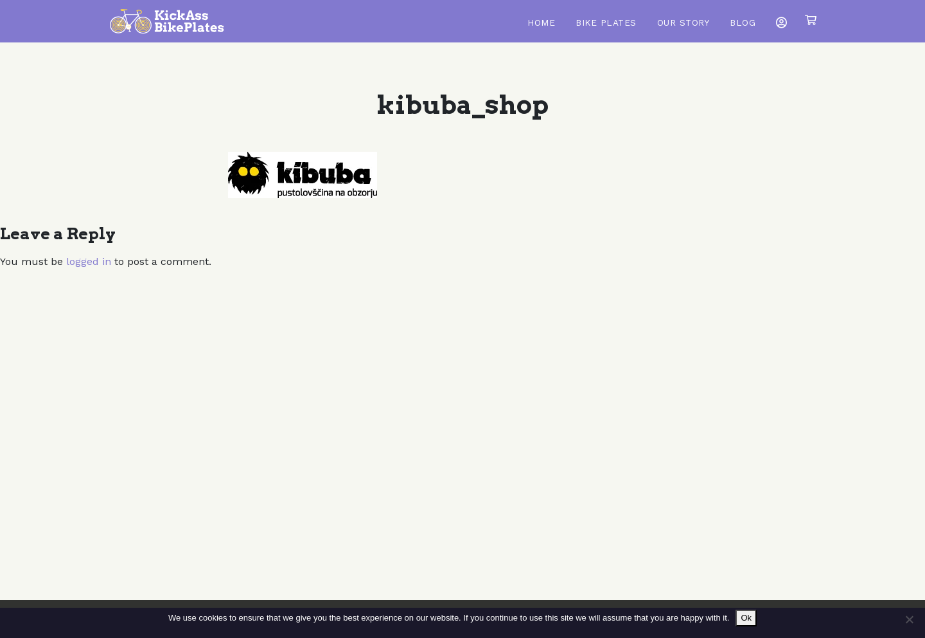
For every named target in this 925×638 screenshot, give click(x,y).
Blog (742, 22)
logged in (88, 261)
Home (541, 22)
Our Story (683, 22)
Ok (746, 618)
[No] (909, 619)
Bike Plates (606, 22)
